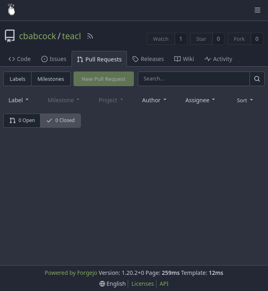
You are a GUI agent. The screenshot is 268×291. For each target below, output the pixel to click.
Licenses (142, 283)
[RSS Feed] (90, 36)
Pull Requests (99, 59)
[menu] (245, 100)
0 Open (22, 120)
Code (19, 59)
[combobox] (19, 100)
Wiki (184, 59)
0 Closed (60, 120)
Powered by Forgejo (70, 272)
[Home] (11, 10)
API (164, 283)
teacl (71, 36)
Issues (53, 59)
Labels (17, 78)
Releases (148, 59)
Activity (218, 59)
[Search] (257, 79)
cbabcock (37, 36)
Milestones (51, 78)
